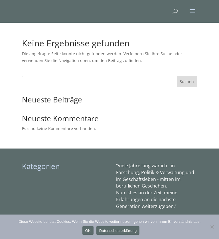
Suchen (187, 81)
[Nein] (212, 227)
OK (88, 230)
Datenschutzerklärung (118, 230)
